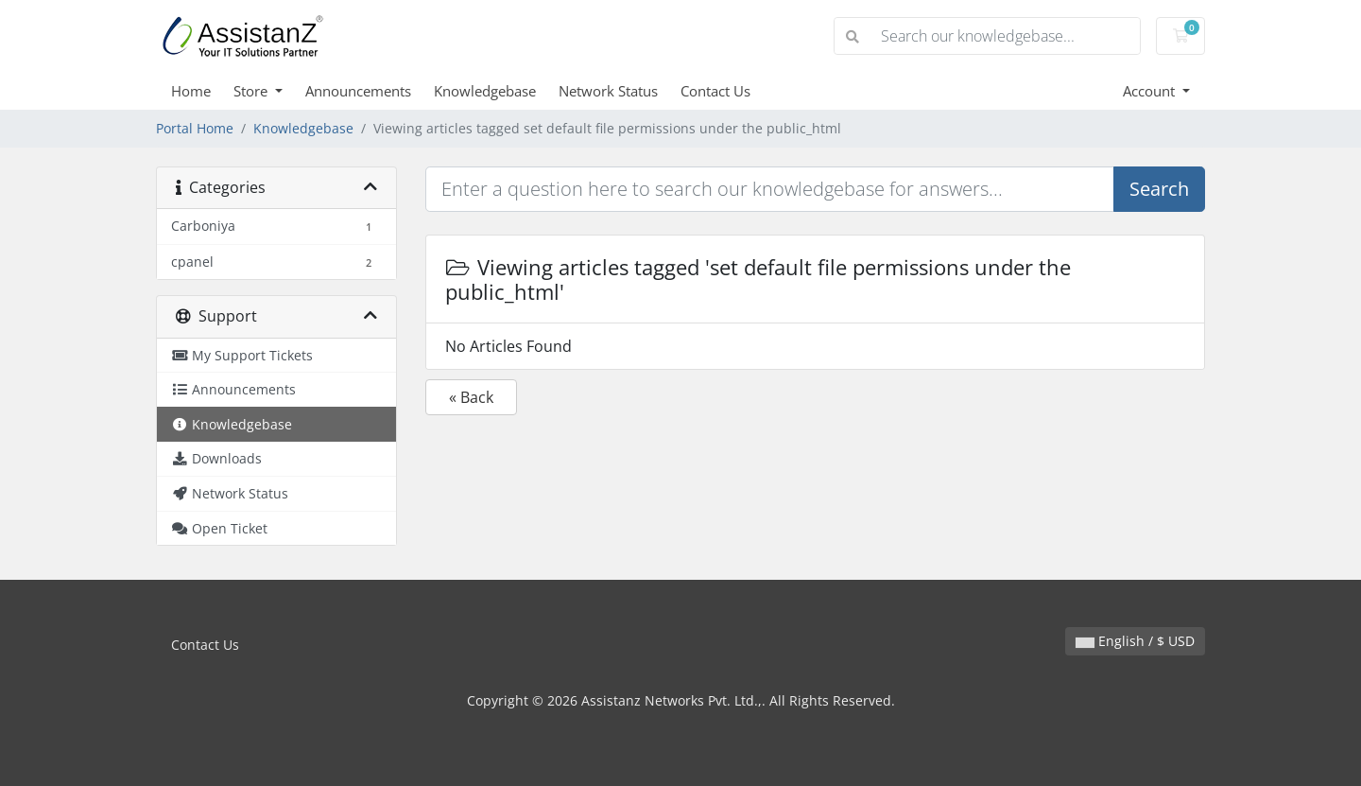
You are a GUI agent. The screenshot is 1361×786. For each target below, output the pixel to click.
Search (1159, 188)
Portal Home (194, 128)
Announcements (358, 90)
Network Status (608, 90)
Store (252, 90)
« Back (471, 397)
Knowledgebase (485, 90)
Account (1151, 90)
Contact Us (715, 90)
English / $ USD (1135, 641)
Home (191, 90)
